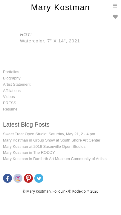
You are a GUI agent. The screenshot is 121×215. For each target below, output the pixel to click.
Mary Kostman (60, 7)
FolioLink (60, 191)
